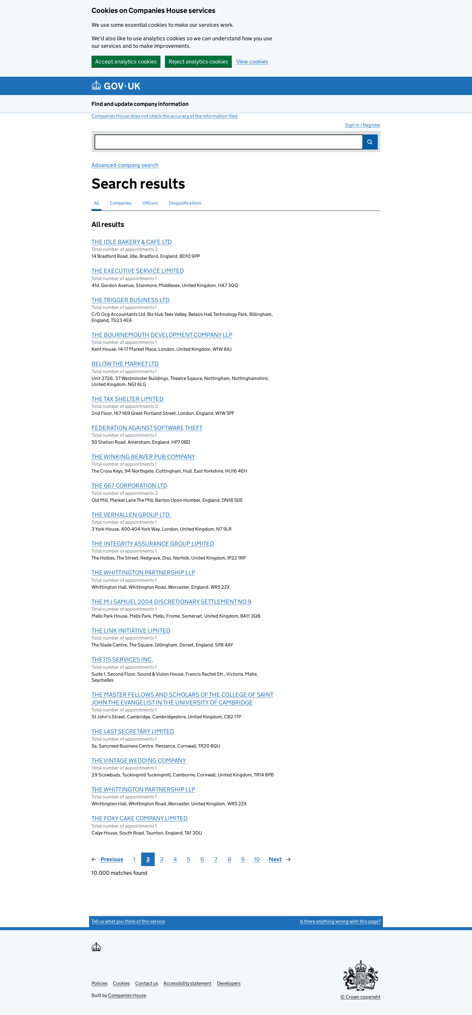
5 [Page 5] (188, 859)
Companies (121, 203)
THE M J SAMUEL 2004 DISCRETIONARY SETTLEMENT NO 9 (171, 601)
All (96, 203)
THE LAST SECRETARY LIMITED (133, 731)
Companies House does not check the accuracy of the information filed (165, 116)
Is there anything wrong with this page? (340, 921)
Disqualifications (185, 203)
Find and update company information (140, 103)
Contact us (146, 983)
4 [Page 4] (175, 859)
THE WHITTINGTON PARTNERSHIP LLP (143, 572)
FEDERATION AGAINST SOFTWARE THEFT (147, 427)
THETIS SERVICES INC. (122, 659)
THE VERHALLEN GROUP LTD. (131, 514)
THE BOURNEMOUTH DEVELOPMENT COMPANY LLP (162, 334)
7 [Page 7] (215, 859)
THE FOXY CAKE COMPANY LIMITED (140, 818)
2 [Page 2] (148, 859)
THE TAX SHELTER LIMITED (127, 399)
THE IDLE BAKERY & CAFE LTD (132, 241)
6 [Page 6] (202, 859)
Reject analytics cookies (198, 61)
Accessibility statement (187, 983)
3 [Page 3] (161, 859)
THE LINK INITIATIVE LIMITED (131, 630)
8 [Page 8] (229, 859)
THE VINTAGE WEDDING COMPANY (139, 760)
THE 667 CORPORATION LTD (129, 485)
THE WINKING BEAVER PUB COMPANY (143, 456)
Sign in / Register (362, 125)
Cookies (121, 983)
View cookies (252, 61)
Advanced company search (125, 165)
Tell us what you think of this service (128, 921)
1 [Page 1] (134, 859)
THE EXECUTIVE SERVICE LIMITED (138, 270)
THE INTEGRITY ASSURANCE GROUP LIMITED (153, 543)
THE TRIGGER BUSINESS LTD (130, 300)
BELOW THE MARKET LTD (125, 363)
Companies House (127, 995)
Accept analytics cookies (126, 61)
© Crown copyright (360, 997)
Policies (99, 983)
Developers (229, 983)
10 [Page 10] (257, 859)
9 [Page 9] (243, 859)
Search (370, 142)
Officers (150, 203)
